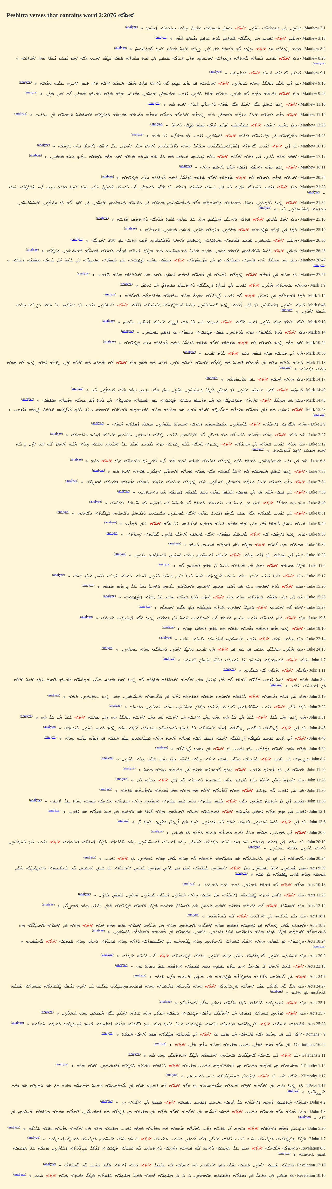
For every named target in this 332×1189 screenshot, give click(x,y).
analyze (131, 27)
